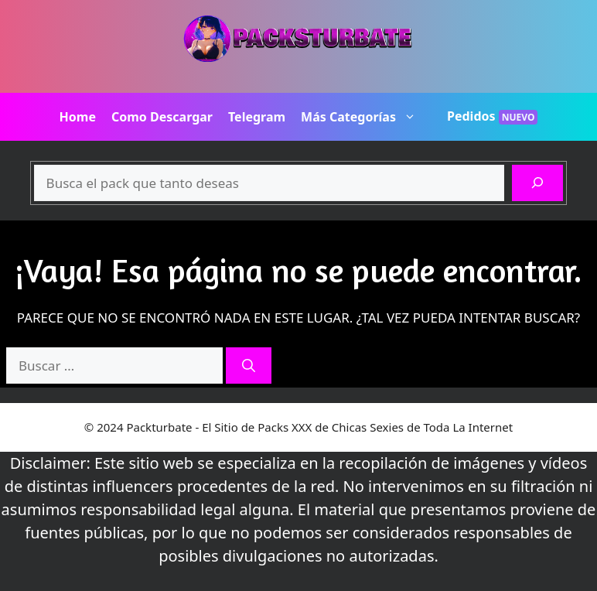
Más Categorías (366, 117)
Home (78, 116)
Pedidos (492, 116)
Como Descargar (162, 116)
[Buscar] (537, 183)
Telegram (256, 116)
